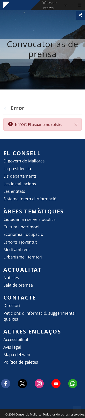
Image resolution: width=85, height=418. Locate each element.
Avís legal (12, 347)
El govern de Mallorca (24, 161)
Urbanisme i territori (22, 257)
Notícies (11, 277)
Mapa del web (16, 354)
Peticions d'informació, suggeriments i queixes (40, 316)
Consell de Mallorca (2, 413)
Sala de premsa (18, 285)
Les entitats (14, 191)
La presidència (17, 168)
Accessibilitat (15, 339)
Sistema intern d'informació (29, 198)
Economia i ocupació (23, 234)
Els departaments (20, 176)
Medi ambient (16, 249)
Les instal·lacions (19, 183)
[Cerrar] (76, 124)
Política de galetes (20, 362)
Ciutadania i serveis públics (29, 219)
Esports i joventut (20, 242)
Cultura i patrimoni (21, 227)
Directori (11, 305)
